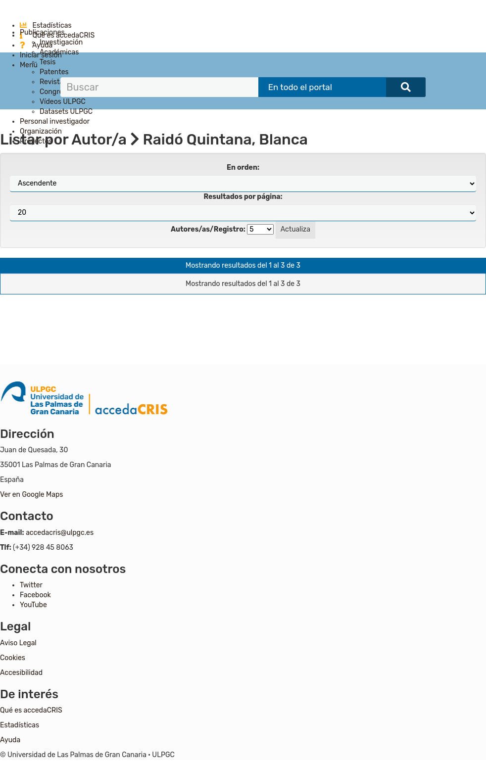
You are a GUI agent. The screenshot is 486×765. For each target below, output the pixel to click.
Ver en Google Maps (31, 494)
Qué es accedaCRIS (31, 710)
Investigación (61, 42)
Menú (29, 65)
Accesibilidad (21, 673)
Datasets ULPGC (66, 111)
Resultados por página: (242, 196)
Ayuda (36, 45)
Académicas (59, 52)
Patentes (54, 72)
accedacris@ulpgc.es (60, 532)
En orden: (243, 167)
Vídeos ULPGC (63, 101)
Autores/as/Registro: (208, 229)
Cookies (12, 658)
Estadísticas (46, 25)
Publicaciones (42, 32)
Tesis (47, 62)
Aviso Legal (18, 643)
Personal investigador (55, 121)
